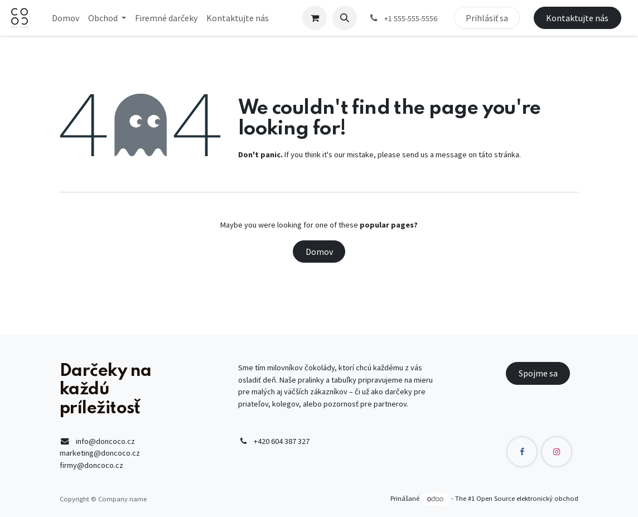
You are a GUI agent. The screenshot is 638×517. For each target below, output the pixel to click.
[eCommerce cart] (314, 18)
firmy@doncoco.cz (91, 465)
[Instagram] (556, 451)
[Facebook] (522, 451)
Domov (319, 251)
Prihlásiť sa (487, 17)
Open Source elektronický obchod (527, 499)
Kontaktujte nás (577, 17)
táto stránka (498, 154)
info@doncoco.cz (105, 441)
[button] (344, 18)
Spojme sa (538, 373)
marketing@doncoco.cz (100, 453)
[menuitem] (65, 18)
